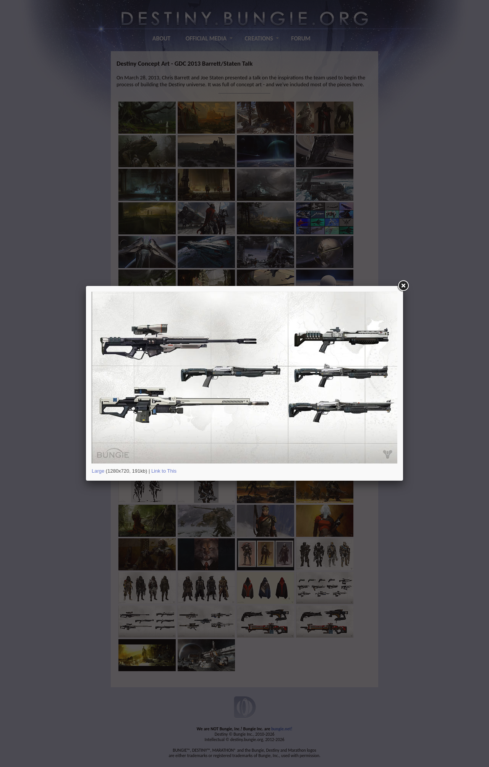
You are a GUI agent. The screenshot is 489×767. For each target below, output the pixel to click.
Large (98, 471)
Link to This (163, 471)
